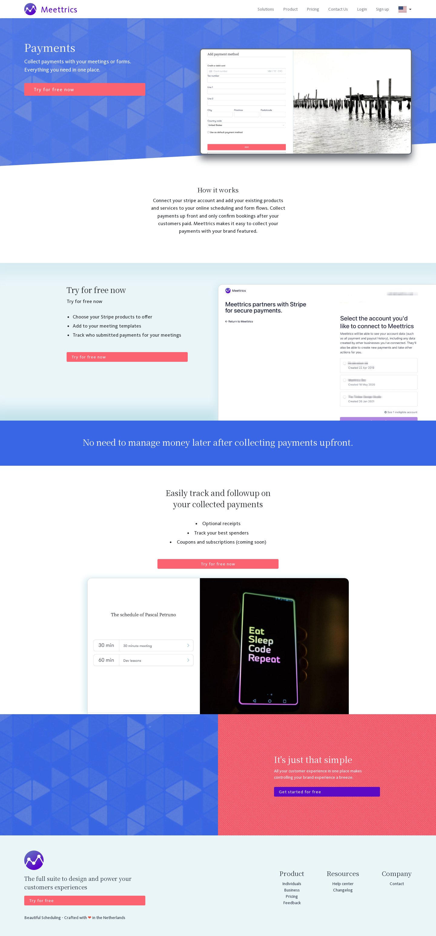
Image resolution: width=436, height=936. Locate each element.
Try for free (41, 900)
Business (292, 890)
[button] (405, 9)
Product (290, 9)
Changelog (343, 890)
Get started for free (300, 791)
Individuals (291, 883)
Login (362, 9)
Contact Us (338, 9)
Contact (397, 883)
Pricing (313, 9)
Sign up (382, 9)
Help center (343, 883)
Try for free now (54, 89)
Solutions (266, 9)
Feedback (292, 902)
